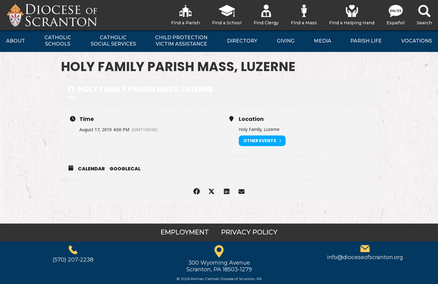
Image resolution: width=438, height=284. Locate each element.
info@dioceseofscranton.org (365, 257)
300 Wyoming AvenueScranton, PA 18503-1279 (219, 266)
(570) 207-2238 (73, 259)
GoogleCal (125, 169)
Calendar (91, 169)
